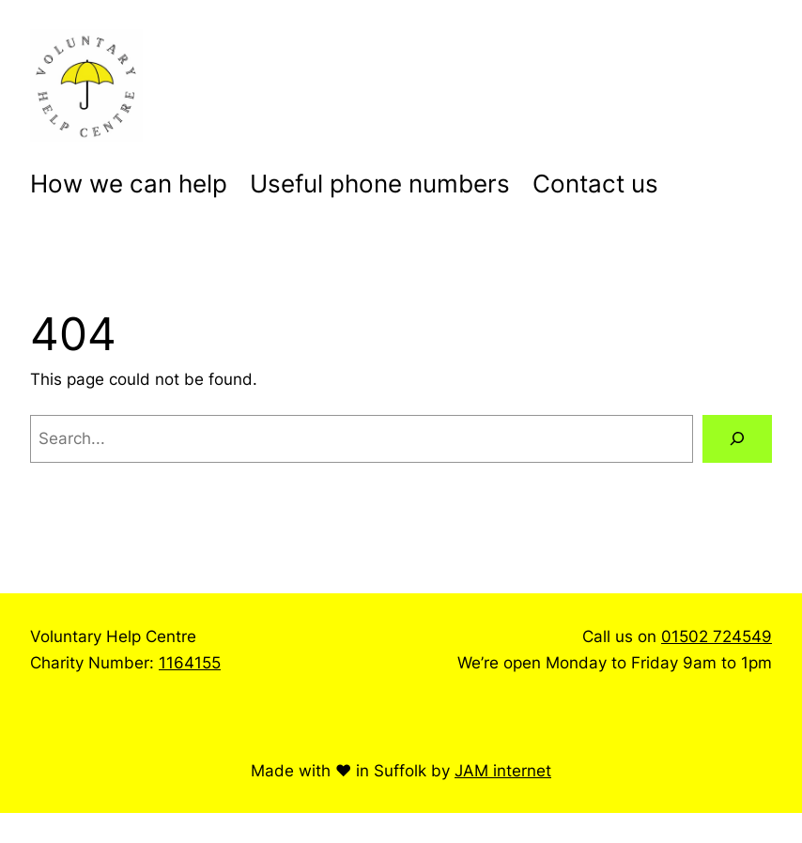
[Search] (737, 439)
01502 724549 (716, 636)
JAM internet (503, 770)
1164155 (190, 662)
